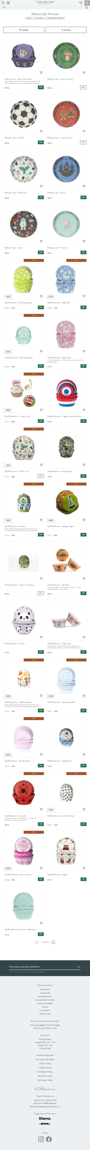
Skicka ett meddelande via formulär (45, 1106)
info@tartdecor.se (49, 1103)
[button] (3, 4)
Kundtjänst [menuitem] (45, 989)
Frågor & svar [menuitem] (45, 1013)
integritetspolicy (40, 972)
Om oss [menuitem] (45, 1007)
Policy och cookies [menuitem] (45, 1003)
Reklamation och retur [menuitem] (45, 1000)
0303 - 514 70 (51, 1028)
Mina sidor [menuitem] (8, 2)
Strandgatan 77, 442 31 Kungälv (48, 1025)
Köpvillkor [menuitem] (45, 993)
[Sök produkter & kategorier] (42, 8)
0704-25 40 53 (51, 1100)
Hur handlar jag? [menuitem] (45, 996)
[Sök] (86, 8)
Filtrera (25, 30)
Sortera (67, 30)
